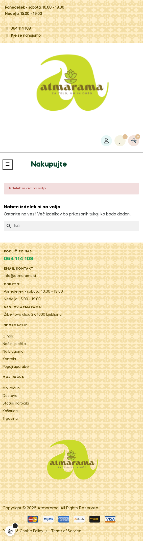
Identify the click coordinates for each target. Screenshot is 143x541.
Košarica (10, 411)
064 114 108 (21, 28)
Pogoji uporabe (16, 367)
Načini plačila (14, 344)
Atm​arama (48, 508)
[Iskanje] (71, 226)
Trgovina (10, 418)
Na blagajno (13, 351)
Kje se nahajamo (26, 35)
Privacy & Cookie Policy (23, 531)
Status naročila (16, 403)
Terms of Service (66, 531)
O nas (8, 336)
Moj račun (11, 388)
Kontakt (9, 359)
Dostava (10, 396)
